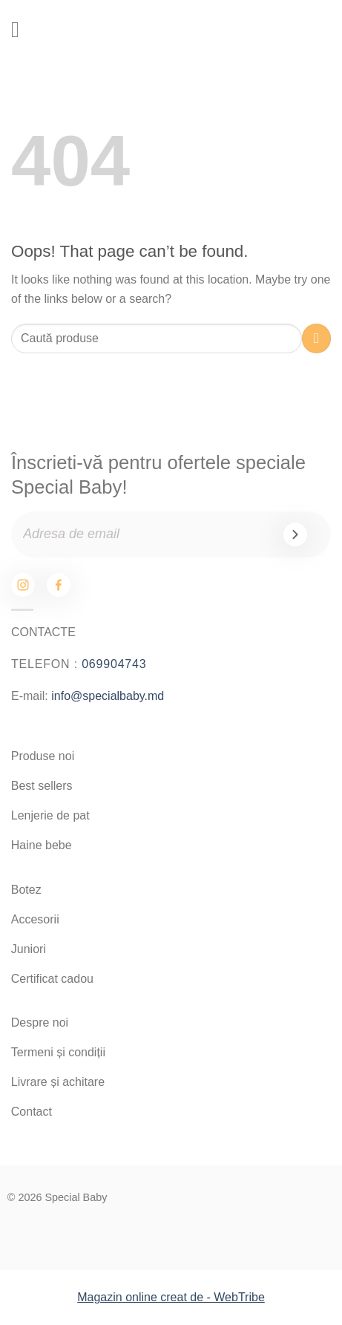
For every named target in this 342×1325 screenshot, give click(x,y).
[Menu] (22, 29)
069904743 (114, 664)
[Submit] (316, 338)
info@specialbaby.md (107, 696)
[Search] (267, 30)
